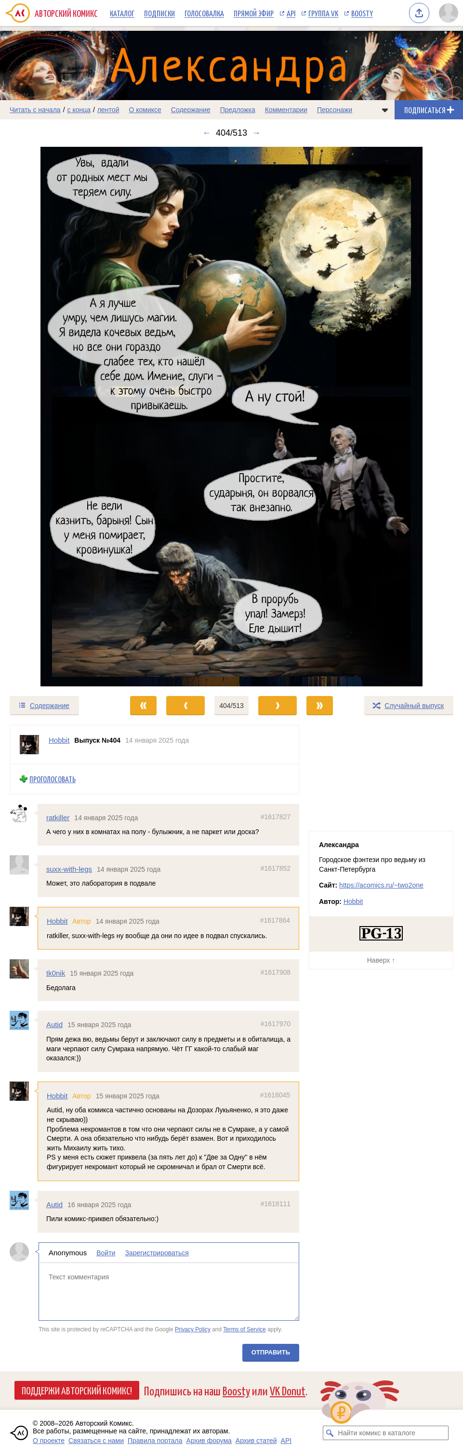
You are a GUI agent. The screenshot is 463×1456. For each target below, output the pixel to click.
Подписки (159, 13)
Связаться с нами (96, 1440)
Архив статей (256, 1440)
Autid (54, 1025)
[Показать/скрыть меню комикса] (385, 109)
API (291, 13)
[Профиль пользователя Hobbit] (29, 744)
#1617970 (276, 1024)
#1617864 (275, 920)
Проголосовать (52, 779)
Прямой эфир (254, 13)
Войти (105, 1253)
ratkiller (57, 817)
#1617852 (276, 868)
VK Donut (287, 1390)
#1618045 (275, 1095)
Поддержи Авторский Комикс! (77, 1390)
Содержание (191, 110)
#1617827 (276, 817)
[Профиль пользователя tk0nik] (24, 969)
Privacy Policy (193, 1329)
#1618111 (276, 1204)
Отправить (270, 1352)
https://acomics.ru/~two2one (381, 885)
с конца (79, 110)
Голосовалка (204, 13)
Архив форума (209, 1440)
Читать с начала (35, 110)
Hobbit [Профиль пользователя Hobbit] (59, 740)
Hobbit (57, 921)
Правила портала (155, 1440)
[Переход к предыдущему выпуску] (58, 416)
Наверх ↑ (381, 960)
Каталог (122, 13)
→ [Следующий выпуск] (256, 133)
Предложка (237, 110)
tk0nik (55, 973)
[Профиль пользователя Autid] (24, 1021)
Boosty (362, 13)
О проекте (49, 1440)
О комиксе (145, 110)
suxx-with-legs (69, 869)
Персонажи (334, 110)
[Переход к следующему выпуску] (231, 416)
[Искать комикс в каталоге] (330, 1433)
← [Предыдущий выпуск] (206, 133)
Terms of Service (244, 1329)
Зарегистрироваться (156, 1253)
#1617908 (276, 972)
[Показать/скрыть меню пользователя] (449, 13)
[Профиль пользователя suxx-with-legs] (24, 865)
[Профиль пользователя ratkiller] (24, 813)
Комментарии (286, 110)
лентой (108, 110)
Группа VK (323, 13)
